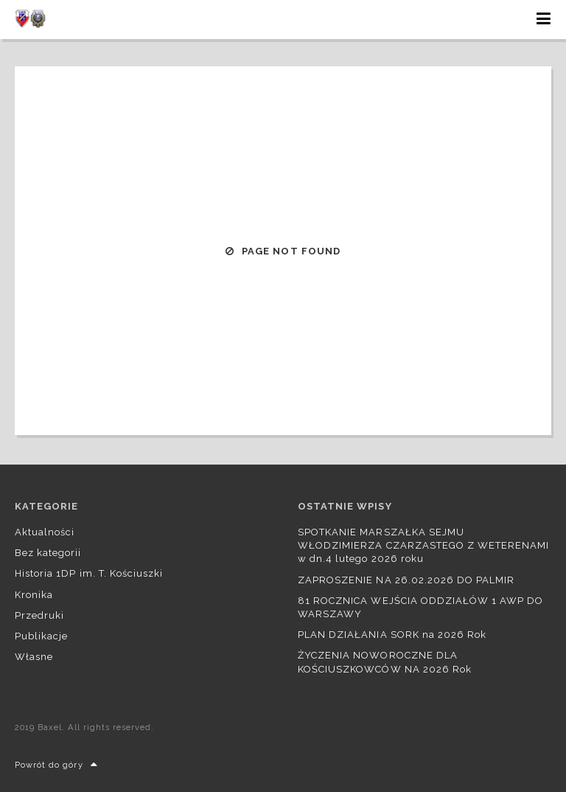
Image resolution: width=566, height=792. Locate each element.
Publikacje (41, 636)
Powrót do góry (56, 765)
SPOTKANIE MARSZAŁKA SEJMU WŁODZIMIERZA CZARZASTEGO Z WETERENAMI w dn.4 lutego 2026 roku (423, 545)
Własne (34, 656)
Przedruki (39, 615)
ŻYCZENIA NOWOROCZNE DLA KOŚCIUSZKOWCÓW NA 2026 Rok (385, 662)
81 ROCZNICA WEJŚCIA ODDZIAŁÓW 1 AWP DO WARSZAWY (421, 607)
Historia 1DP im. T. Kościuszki (89, 573)
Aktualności (44, 532)
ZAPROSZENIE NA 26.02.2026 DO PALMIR (406, 580)
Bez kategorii (48, 552)
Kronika (34, 594)
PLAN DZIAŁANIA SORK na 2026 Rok (392, 634)
